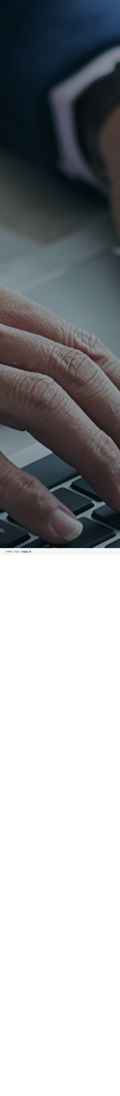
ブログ (16, 551)
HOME (8, 551)
